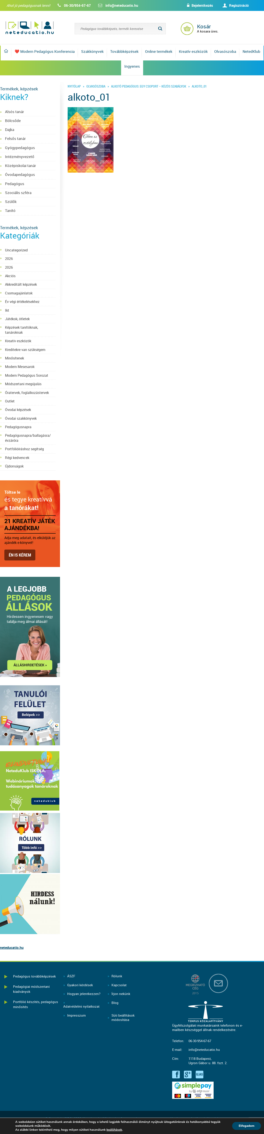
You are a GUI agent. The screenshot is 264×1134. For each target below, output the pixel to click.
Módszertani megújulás (23, 383)
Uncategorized (16, 250)
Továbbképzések (124, 51)
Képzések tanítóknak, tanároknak (21, 330)
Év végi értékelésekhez (22, 301)
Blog (114, 1002)
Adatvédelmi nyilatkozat (81, 1006)
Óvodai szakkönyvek (21, 418)
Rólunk (116, 976)
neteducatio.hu (12, 947)
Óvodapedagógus (20, 174)
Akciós (10, 275)
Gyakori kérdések (80, 985)
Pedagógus (14, 183)
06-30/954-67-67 (77, 5)
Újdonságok (14, 466)
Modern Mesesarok (19, 366)
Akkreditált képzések (21, 284)
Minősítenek (14, 358)
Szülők (11, 201)
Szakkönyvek (92, 51)
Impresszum (76, 1015)
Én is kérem (20, 555)
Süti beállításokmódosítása (123, 1017)
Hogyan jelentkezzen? (83, 993)
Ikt (7, 310)
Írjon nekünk (120, 993)
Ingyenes (132, 66)
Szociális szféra (18, 192)
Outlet (10, 401)
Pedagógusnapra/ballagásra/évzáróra (28, 438)
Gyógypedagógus (20, 147)
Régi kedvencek (17, 457)
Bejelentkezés (202, 5)
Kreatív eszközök (193, 51)
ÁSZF (71, 976)
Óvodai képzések (18, 409)
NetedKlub (251, 51)
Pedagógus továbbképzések (34, 976)
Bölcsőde (13, 120)
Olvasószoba (225, 51)
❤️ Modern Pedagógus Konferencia (45, 51)
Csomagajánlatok (19, 293)
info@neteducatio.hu (121, 5)
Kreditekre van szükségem (25, 349)
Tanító (10, 210)
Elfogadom (246, 1126)
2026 (9, 258)
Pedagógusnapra (18, 426)
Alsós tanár (14, 111)
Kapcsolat (119, 985)
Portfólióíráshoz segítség (24, 449)
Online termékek (158, 51)
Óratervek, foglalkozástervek (27, 392)
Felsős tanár (15, 138)
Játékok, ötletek (17, 318)
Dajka (9, 129)
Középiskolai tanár (20, 165)
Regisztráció (239, 5)
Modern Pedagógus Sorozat (26, 375)
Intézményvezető (19, 156)
